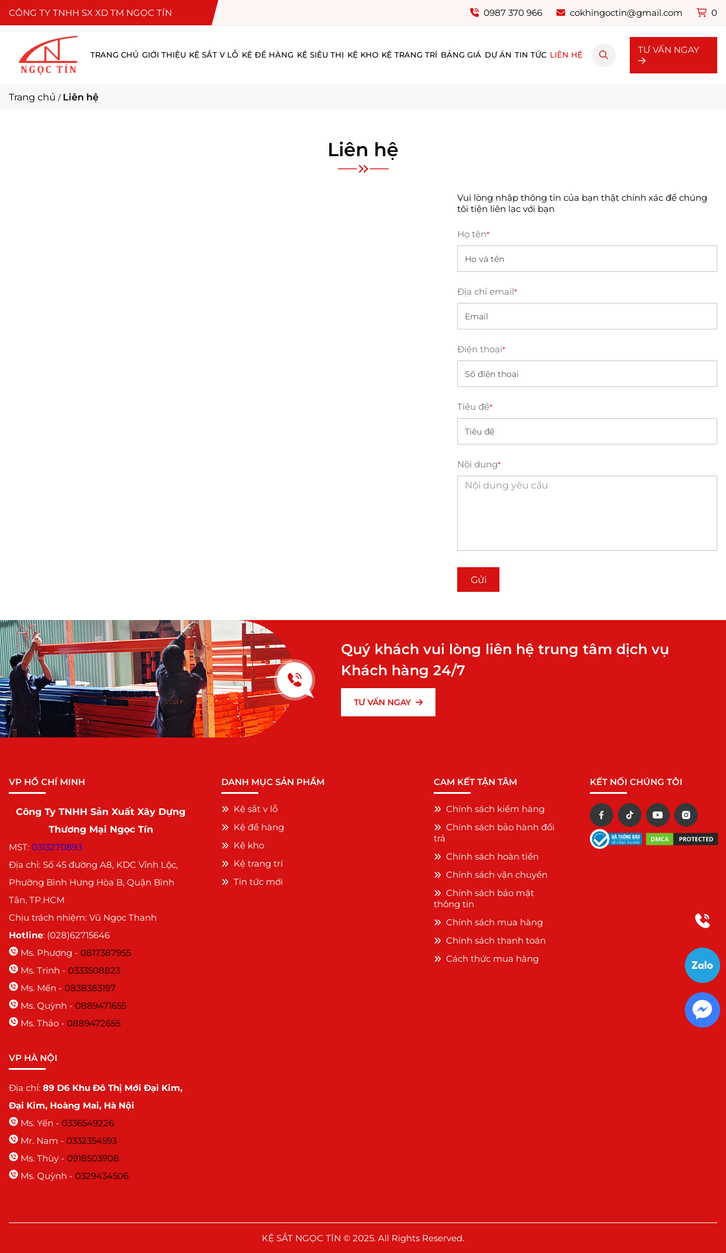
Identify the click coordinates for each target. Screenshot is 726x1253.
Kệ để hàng (267, 54)
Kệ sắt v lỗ (213, 54)
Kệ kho (363, 54)
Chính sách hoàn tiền (486, 856)
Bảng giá (461, 54)
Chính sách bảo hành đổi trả (494, 832)
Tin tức (530, 54)
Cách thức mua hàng (486, 958)
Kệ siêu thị (320, 54)
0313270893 (57, 847)
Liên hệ (566, 54)
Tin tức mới (252, 881)
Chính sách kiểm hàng (489, 808)
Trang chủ (114, 54)
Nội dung (479, 464)
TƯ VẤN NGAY (669, 54)
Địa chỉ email (487, 291)
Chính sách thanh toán (490, 940)
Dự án (498, 54)
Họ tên (473, 234)
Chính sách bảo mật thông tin (484, 898)
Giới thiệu (164, 54)
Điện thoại (481, 349)
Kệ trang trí (409, 54)
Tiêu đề (474, 406)
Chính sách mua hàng (488, 922)
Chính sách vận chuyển (491, 874)
